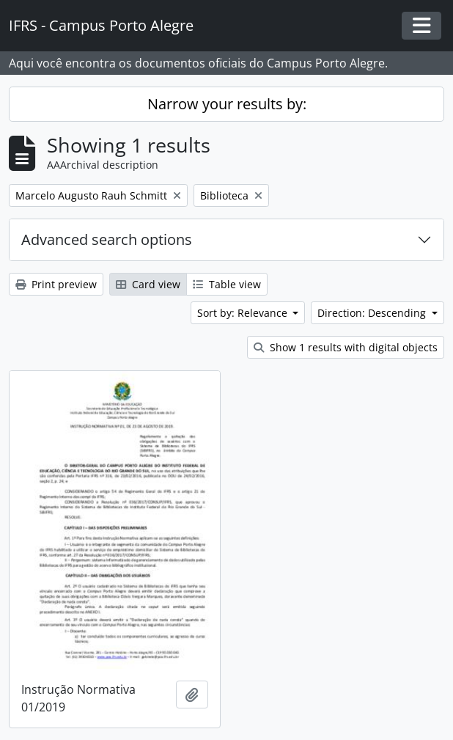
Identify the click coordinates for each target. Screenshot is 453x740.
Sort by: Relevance (243, 313)
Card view (148, 284)
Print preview (56, 284)
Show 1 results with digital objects (346, 347)
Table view (227, 284)
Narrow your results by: (226, 104)
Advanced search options (106, 239)
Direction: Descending (373, 313)
